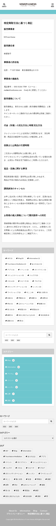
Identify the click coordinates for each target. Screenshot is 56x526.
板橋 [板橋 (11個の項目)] (42, 304)
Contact (43, 511)
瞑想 (6, 340)
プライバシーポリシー (15, 514)
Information (13, 367)
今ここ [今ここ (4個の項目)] (29, 292)
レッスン (12, 387)
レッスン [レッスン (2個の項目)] (37, 287)
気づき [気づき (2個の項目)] (10, 309)
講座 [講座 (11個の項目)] (10, 321)
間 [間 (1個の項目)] (21, 321)
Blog (11, 360)
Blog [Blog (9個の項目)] (20, 258)
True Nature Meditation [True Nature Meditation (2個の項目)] (16, 264)
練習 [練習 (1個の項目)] (10, 315)
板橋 (18, 340)
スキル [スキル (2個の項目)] (10, 281)
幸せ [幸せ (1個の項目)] (10, 304)
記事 (11, 394)
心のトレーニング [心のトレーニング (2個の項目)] (25, 304)
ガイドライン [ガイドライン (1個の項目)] (40, 270)
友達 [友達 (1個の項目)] (10, 298)
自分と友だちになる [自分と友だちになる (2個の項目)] (26, 315)
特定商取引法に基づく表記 (39, 514)
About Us (13, 511)
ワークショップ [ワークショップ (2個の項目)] (14, 292)
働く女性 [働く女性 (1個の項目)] (43, 292)
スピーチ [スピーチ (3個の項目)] (24, 281)
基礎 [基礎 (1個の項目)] (34, 298)
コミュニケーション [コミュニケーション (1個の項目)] (15, 275)
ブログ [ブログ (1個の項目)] (37, 281)
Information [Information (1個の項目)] (34, 258)
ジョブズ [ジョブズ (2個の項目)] (34, 275)
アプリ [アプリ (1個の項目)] (10, 270)
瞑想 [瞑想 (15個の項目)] (23, 309)
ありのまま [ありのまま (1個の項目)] (37, 264)
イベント (12, 380)
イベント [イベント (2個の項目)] (24, 270)
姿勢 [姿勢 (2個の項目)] (45, 298)
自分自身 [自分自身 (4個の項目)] (45, 315)
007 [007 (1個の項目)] (9, 258)
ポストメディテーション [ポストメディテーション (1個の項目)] (17, 287)
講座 (12, 340)
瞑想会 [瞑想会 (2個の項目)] (35, 309)
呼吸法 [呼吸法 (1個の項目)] (21, 298)
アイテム (12, 373)
